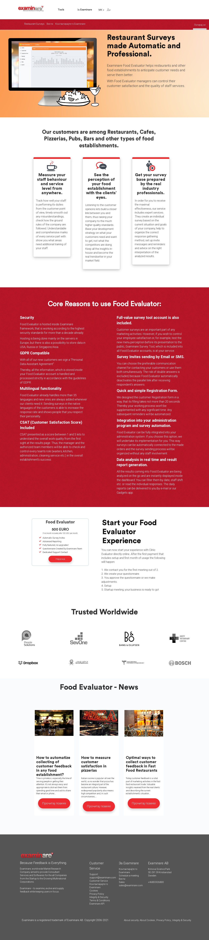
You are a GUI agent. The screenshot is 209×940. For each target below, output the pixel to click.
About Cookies (147, 920)
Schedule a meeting (129, 875)
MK (101, 10)
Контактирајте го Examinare (70, 24)
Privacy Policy (96, 894)
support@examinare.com (102, 877)
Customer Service (98, 881)
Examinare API (96, 903)
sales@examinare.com (131, 885)
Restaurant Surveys (34, 24)
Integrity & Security (98, 897)
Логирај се (199, 25)
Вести (50, 24)
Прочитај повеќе (54, 803)
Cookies (93, 890)
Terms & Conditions (99, 900)
